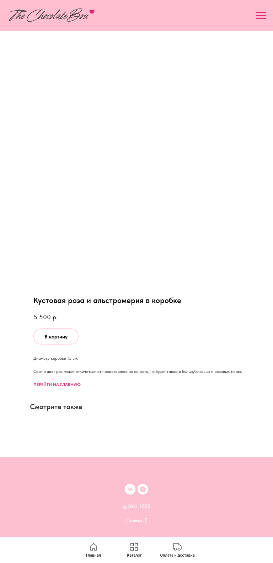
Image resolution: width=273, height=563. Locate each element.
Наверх (136, 520)
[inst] (143, 489)
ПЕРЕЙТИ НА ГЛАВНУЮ (57, 384)
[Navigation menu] (261, 15)
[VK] (130, 489)
